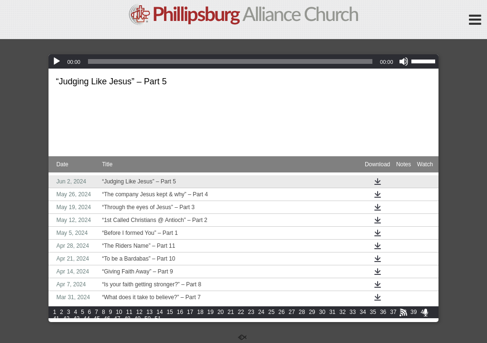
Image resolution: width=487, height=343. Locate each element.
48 (127, 318)
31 (332, 312)
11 (129, 312)
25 (271, 312)
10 (119, 312)
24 (261, 312)
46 (107, 318)
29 (312, 312)
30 (322, 312)
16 (180, 312)
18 (200, 312)
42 (66, 318)
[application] (243, 61)
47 (117, 318)
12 (139, 312)
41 (56, 318)
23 (251, 312)
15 (169, 312)
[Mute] (404, 61)
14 (159, 312)
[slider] (230, 61)
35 (373, 312)
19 (210, 312)
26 (281, 312)
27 (292, 312)
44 (86, 318)
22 (241, 312)
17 (190, 312)
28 (302, 312)
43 (76, 318)
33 (353, 312)
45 (97, 318)
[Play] (56, 61)
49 (137, 318)
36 (383, 312)
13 (149, 312)
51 (158, 318)
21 (231, 312)
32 (343, 312)
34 (363, 312)
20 (220, 312)
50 (148, 318)
